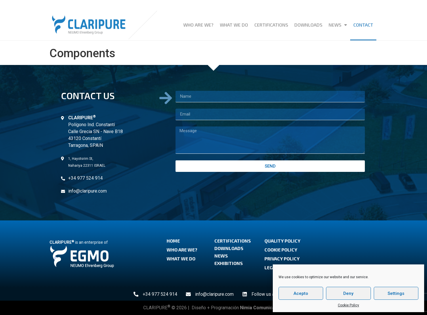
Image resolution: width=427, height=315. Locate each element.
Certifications (271, 22)
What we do (234, 22)
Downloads (308, 22)
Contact (363, 22)
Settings (396, 293)
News (338, 22)
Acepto (300, 293)
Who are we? (198, 22)
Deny (348, 293)
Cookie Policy (348, 305)
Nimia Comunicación (262, 307)
